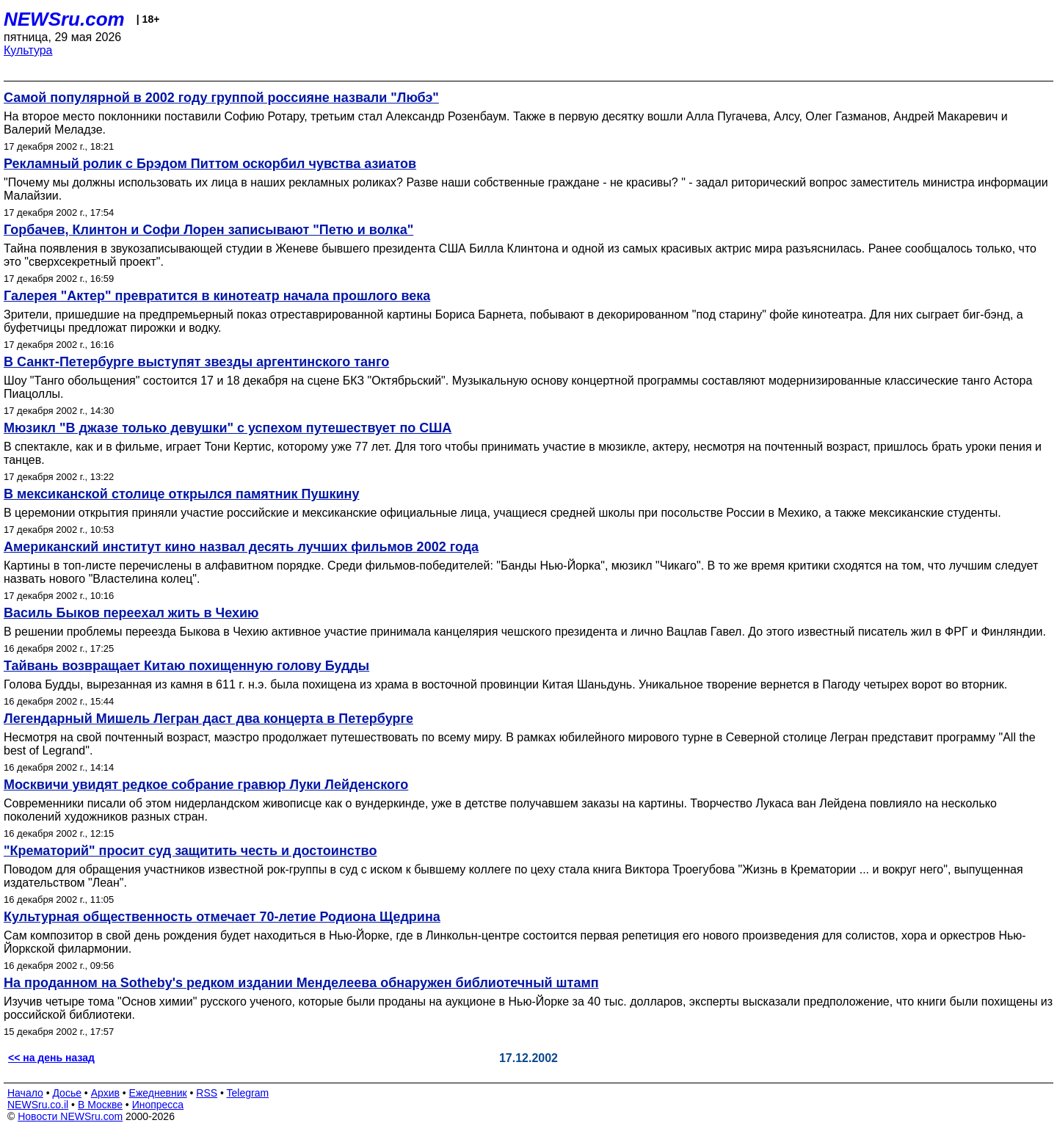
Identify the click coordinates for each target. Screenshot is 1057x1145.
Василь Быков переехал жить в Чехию (131, 613)
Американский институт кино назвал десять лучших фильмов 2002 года (241, 546)
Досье (66, 1093)
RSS (206, 1093)
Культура (28, 50)
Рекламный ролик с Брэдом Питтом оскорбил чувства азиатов (210, 163)
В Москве (100, 1105)
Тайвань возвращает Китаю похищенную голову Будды (186, 665)
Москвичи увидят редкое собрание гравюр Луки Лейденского (206, 784)
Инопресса (158, 1105)
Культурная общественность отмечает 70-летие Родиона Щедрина (222, 916)
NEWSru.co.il (37, 1105)
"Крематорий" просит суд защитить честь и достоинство (190, 850)
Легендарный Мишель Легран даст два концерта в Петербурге (208, 718)
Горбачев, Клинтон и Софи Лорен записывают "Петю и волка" (208, 229)
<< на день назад (51, 1058)
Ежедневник (158, 1093)
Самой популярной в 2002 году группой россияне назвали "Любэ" (221, 97)
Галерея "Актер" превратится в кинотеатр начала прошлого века (217, 295)
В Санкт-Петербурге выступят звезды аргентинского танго (196, 362)
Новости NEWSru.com (70, 1116)
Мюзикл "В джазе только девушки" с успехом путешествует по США (227, 428)
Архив (105, 1093)
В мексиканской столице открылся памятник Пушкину (181, 494)
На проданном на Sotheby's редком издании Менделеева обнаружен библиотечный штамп (301, 982)
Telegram (248, 1093)
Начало (25, 1093)
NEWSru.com (64, 19)
